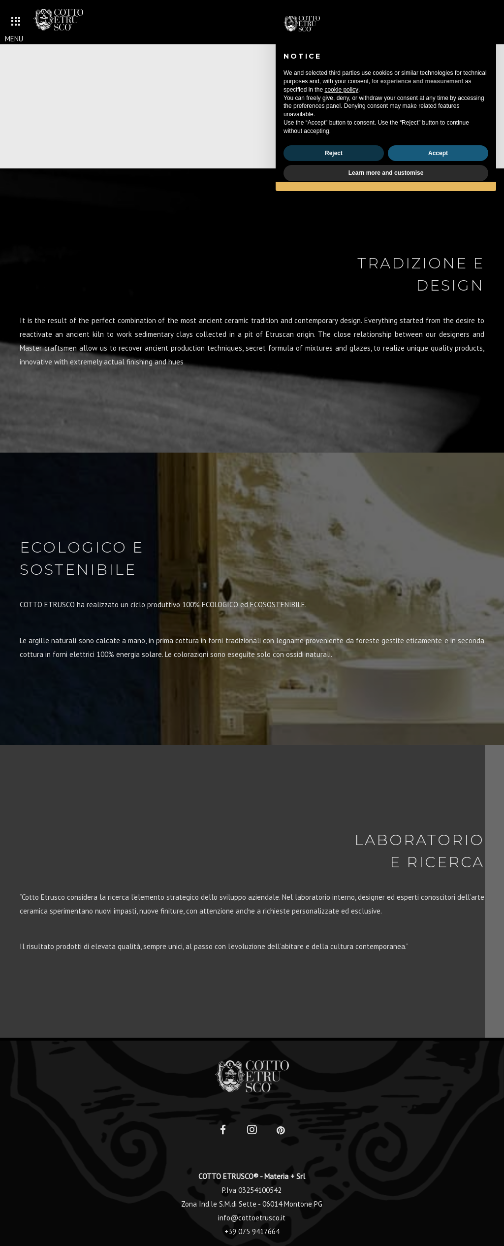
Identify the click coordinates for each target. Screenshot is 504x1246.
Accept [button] (438, 153)
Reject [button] (334, 153)
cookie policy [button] (341, 89)
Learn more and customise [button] (386, 172)
